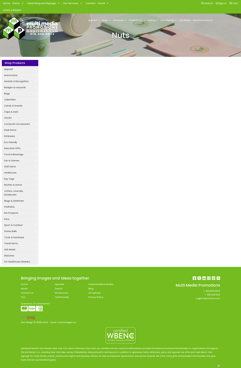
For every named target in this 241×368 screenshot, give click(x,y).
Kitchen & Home (13, 184)
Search (207, 3)
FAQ (23, 297)
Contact (90, 3)
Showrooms (61, 292)
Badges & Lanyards (15, 87)
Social (101, 3)
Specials (59, 284)
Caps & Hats (11, 111)
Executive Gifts (12, 148)
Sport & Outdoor (13, 225)
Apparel (92, 20)
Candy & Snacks (13, 105)
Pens (6, 219)
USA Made (184, 20)
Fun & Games (11, 160)
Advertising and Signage (41, 3)
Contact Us (27, 292)
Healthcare (10, 172)
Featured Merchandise (101, 284)
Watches (9, 255)
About (16, 3)
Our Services (70, 3)
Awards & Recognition (16, 81)
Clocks (8, 117)
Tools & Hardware (14, 237)
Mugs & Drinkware (14, 200)
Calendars (10, 99)
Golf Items (10, 166)
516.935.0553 (212, 291)
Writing (152, 20)
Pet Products (11, 213)
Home (6, 3)
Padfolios (9, 206)
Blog (91, 288)
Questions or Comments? (35, 303)
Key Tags (9, 178)
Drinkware (118, 20)
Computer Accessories (17, 124)
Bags (105, 20)
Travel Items (11, 243)
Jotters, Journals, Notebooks (13, 192)
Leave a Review (12, 10)
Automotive (10, 75)
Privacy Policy (96, 297)
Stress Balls (10, 231)
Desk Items (10, 130)
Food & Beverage (13, 154)
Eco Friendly (10, 142)
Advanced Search (203, 20)
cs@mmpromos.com (208, 298)
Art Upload (94, 292)
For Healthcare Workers (17, 261)
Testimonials (62, 297)
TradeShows (136, 20)
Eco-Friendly (167, 20)
